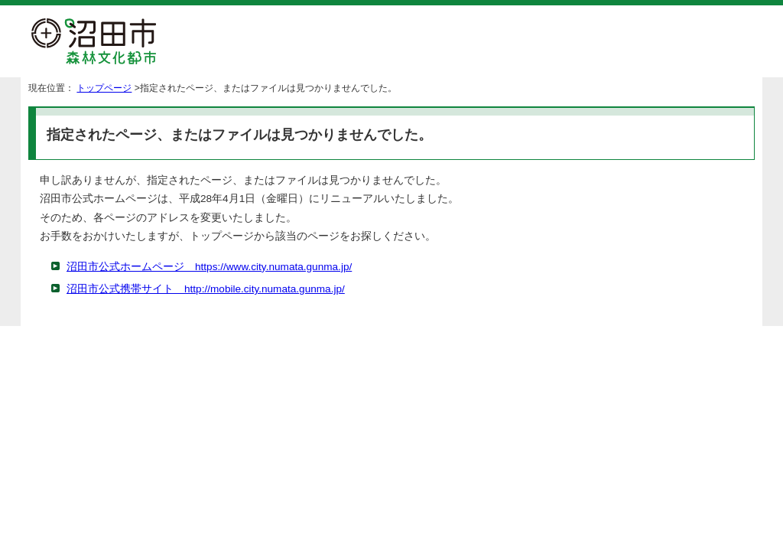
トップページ (104, 88)
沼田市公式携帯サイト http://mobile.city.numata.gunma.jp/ (206, 289)
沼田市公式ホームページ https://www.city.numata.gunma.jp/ (209, 266)
